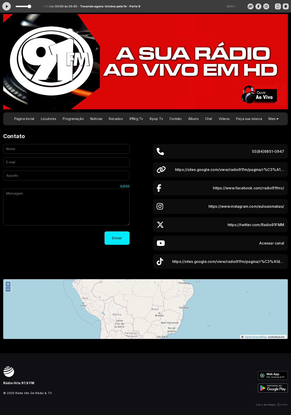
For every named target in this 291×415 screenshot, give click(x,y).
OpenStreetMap (256, 337)
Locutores (49, 119)
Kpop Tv (156, 119)
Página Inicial (24, 119)
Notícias (96, 119)
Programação (73, 119)
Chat (208, 119)
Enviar (117, 238)
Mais (273, 119)
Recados (116, 119)
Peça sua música (249, 119)
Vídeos (224, 119)
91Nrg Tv (136, 119)
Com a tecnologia (272, 404)
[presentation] (38, 238)
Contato (176, 119)
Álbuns (193, 119)
